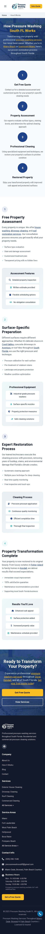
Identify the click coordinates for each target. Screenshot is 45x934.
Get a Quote (36, 6)
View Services (22, 702)
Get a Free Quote (13, 897)
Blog (4, 769)
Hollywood (6, 832)
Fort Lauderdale (8, 823)
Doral (38, 676)
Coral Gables (8, 344)
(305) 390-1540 (12, 859)
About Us (6, 760)
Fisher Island (37, 565)
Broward (14, 921)
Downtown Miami (26, 46)
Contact (5, 774)
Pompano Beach (9, 841)
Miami (4, 818)
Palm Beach (25, 921)
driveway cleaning (19, 230)
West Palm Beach (9, 827)
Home (4, 15)
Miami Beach (9, 46)
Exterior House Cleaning (12, 787)
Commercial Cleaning (11, 801)
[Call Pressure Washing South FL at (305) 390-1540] (40, 914)
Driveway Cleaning (9, 792)
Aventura (6, 347)
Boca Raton (6, 837)
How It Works (7, 765)
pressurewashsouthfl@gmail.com (19, 864)
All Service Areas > (10, 846)
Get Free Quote (22, 692)
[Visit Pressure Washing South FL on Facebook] (4, 746)
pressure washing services (29, 40)
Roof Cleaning (8, 796)
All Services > (8, 805)
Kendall (23, 568)
